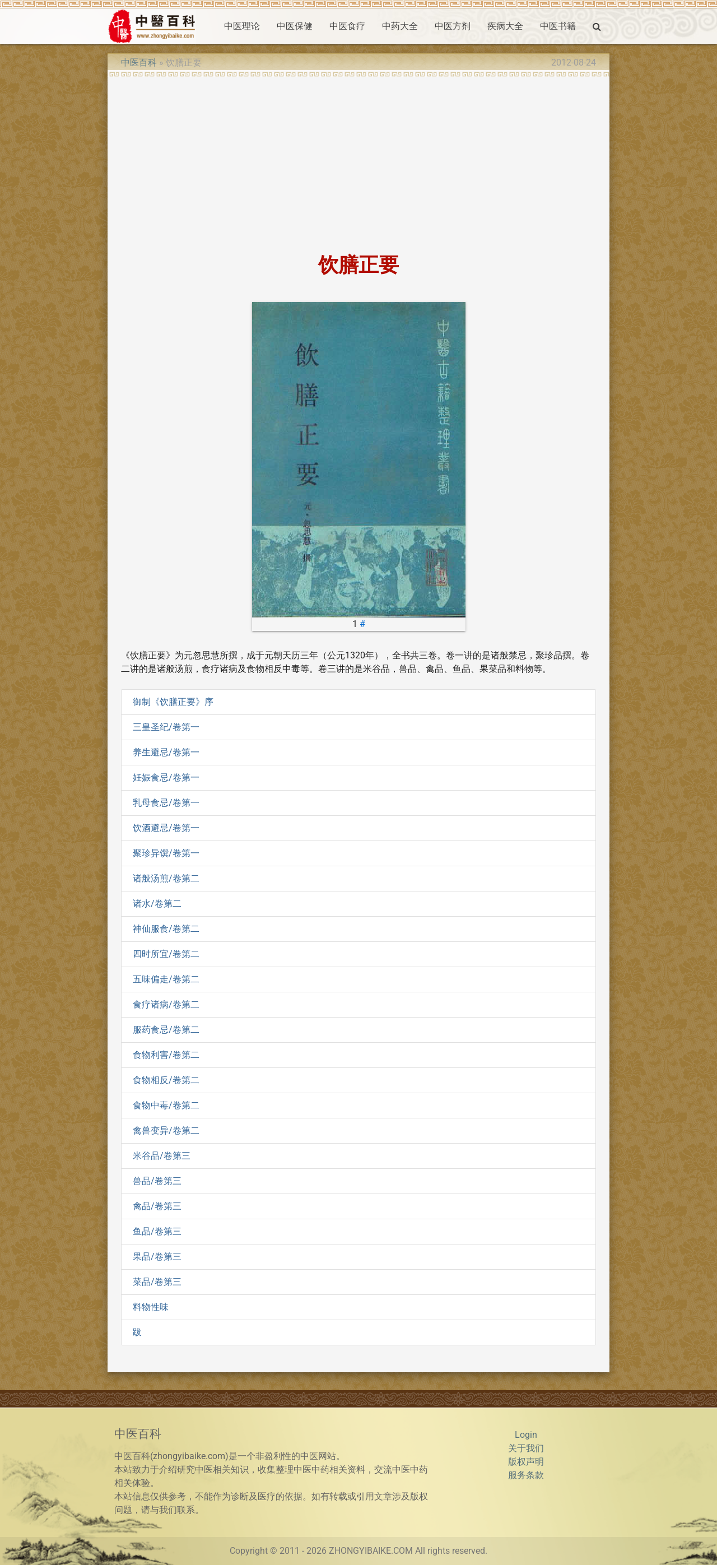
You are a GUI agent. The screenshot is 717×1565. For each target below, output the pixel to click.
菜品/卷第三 (157, 1281)
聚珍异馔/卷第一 (166, 853)
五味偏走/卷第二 (166, 979)
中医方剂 (453, 26)
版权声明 (526, 1461)
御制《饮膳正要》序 (173, 701)
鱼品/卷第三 (157, 1231)
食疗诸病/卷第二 (166, 1004)
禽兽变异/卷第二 (166, 1130)
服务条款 (526, 1475)
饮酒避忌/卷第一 (166, 828)
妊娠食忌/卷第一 (166, 777)
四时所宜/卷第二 (166, 954)
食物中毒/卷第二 (166, 1105)
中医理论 (242, 26)
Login (526, 1434)
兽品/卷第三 (157, 1181)
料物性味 (151, 1307)
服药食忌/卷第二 (166, 1029)
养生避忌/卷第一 (166, 752)
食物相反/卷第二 (166, 1080)
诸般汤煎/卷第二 (166, 878)
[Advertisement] (358, 161)
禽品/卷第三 (157, 1206)
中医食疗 (347, 26)
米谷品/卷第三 (161, 1155)
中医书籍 (558, 26)
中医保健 (295, 26)
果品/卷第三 (157, 1256)
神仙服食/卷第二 (166, 928)
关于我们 (526, 1448)
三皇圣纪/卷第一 (166, 727)
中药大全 (400, 26)
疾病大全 (505, 26)
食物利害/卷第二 (166, 1054)
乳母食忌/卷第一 (166, 802)
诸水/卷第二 (157, 903)
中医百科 (139, 62)
